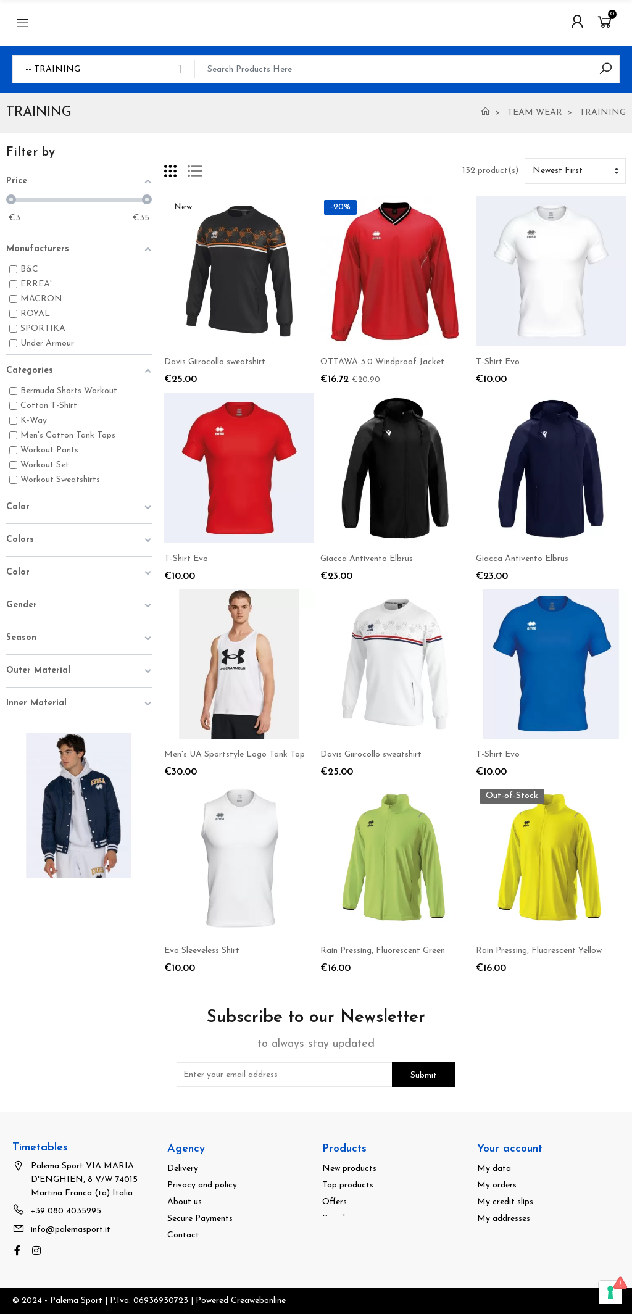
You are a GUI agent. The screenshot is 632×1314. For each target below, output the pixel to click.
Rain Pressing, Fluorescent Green (382, 950)
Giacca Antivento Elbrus (366, 558)
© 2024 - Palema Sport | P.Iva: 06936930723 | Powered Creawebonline (149, 1300)
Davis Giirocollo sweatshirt (214, 362)
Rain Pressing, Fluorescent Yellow (539, 950)
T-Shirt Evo (498, 362)
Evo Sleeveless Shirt (201, 950)
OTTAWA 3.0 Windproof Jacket (382, 362)
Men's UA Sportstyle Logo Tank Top (234, 754)
